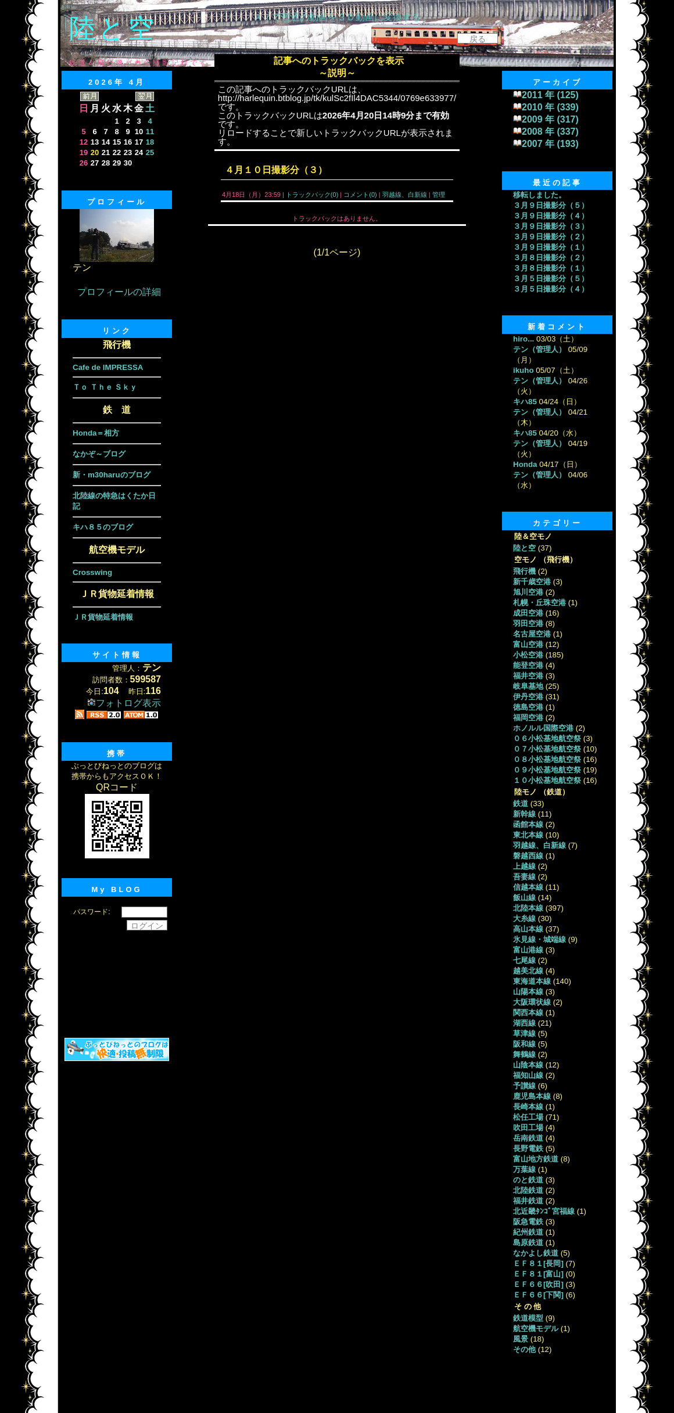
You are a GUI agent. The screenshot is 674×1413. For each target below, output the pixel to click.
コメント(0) (359, 194)
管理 (438, 194)
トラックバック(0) (312, 194)
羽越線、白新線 (405, 194)
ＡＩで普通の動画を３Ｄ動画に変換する (337, 17)
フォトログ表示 (124, 703)
